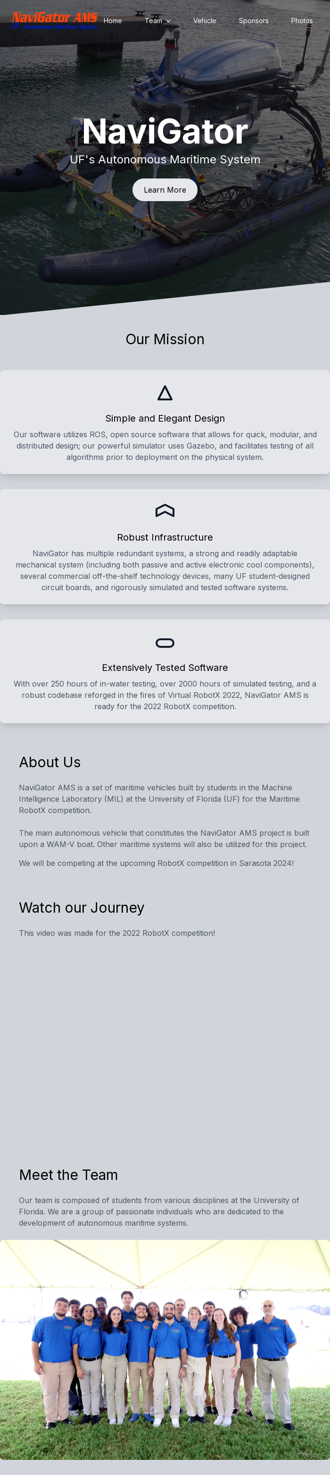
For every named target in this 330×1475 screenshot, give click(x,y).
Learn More (165, 190)
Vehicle (204, 21)
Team (158, 21)
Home (113, 21)
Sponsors (254, 21)
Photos (302, 21)
